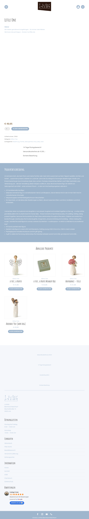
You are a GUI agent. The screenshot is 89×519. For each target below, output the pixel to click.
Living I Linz (14, 492)
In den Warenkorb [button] (15, 289)
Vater (42, 141)
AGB (6, 474)
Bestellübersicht (9, 450)
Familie (22, 141)
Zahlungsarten (9, 457)
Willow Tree (14, 139)
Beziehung (16, 141)
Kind (34, 141)
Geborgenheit (29, 141)
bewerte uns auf (17, 503)
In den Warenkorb (20, 128)
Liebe (38, 141)
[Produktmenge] (7, 128)
